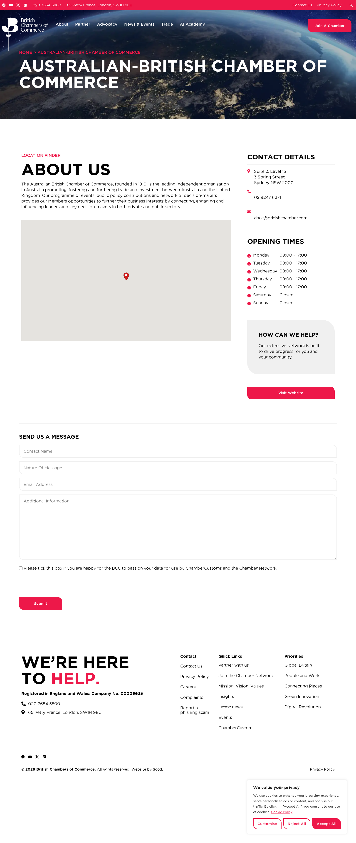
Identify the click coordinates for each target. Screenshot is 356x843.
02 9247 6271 (267, 197)
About (62, 24)
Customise (267, 824)
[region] (297, 807)
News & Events (139, 24)
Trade (167, 24)
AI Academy (192, 24)
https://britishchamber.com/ (291, 393)
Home (25, 52)
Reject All (297, 824)
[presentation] (53, 583)
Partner (82, 24)
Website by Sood (146, 769)
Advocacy (107, 24)
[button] (351, 5)
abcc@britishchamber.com (280, 218)
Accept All (326, 824)
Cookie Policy (281, 812)
